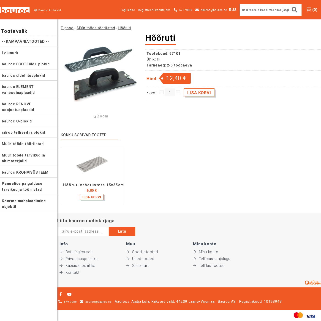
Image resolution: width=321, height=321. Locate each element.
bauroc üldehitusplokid (23, 75)
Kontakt (69, 272)
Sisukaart (137, 265)
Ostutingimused (76, 252)
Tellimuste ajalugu (211, 259)
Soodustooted (142, 252)
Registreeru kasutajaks (154, 10)
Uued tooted (140, 259)
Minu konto (205, 252)
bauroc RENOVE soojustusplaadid (18, 107)
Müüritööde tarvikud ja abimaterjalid (23, 158)
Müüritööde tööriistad (23, 144)
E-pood (67, 28)
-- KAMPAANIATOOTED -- (25, 41)
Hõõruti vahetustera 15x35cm (93, 185)
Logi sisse (128, 10)
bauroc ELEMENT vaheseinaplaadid (18, 90)
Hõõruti (124, 28)
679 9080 (185, 10)
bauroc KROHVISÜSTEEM (25, 172)
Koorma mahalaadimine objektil (24, 204)
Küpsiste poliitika (77, 265)
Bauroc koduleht (49, 10)
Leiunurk (10, 53)
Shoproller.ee (313, 283)
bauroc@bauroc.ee (214, 10)
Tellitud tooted (209, 265)
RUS (233, 10)
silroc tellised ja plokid (23, 132)
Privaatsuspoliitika (79, 259)
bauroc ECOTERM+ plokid (26, 64)
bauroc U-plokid (17, 121)
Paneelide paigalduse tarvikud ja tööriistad (22, 186)
